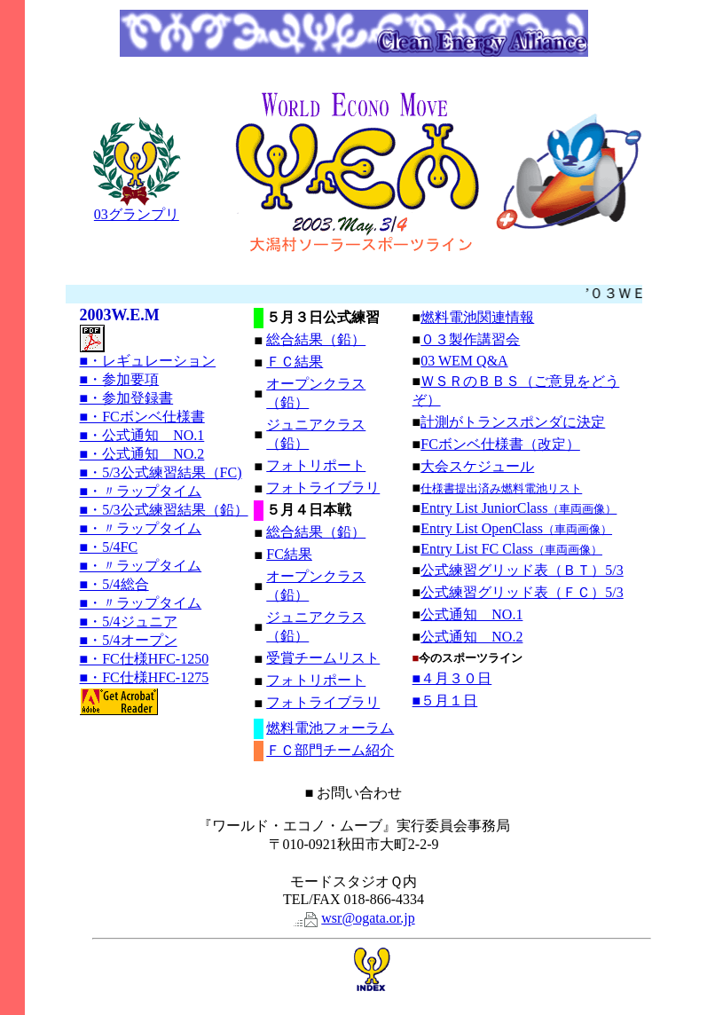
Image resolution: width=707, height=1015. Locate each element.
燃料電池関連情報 (477, 317)
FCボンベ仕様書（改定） (500, 444)
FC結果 (289, 554)
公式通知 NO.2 (471, 636)
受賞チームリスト (323, 657)
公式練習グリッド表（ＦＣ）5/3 (521, 592)
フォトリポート (315, 465)
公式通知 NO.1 (471, 614)
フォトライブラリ (323, 487)
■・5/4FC (109, 547)
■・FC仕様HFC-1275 (144, 677)
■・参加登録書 (127, 397)
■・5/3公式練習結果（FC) (161, 472)
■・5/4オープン (128, 640)
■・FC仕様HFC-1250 (144, 658)
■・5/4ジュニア (128, 621)
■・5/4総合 (114, 584)
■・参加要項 (120, 379)
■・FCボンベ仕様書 (142, 416)
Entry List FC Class (511, 548)
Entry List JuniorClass (518, 507)
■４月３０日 (452, 678)
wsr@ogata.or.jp (367, 917)
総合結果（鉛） (315, 339)
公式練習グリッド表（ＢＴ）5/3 (521, 570)
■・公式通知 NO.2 (142, 453)
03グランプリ (136, 207)
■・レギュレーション (148, 360)
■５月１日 (445, 700)
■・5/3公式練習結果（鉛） (164, 509)
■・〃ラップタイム (141, 491)
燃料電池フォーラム (330, 728)
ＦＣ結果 (294, 361)
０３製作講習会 (470, 339)
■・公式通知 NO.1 (142, 435)
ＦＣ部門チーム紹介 (330, 750)
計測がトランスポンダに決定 (512, 421)
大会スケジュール (477, 466)
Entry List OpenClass (516, 528)
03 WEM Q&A (463, 360)
